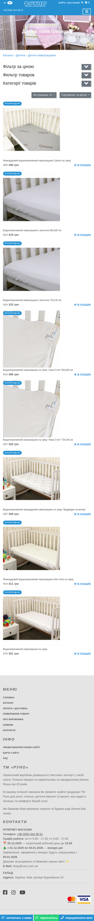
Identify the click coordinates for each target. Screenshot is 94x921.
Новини (8, 725)
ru (5, 2)
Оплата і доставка (15, 708)
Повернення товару (16, 714)
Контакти (9, 730)
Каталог (8, 55)
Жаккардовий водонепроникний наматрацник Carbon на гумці (37, 160)
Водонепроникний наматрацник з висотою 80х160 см (32, 230)
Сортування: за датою (74, 95)
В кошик (82, 165)
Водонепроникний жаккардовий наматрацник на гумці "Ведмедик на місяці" (44, 509)
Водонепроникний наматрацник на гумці (25, 649)
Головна (8, 697)
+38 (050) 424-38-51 (13, 10)
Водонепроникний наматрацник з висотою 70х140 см (32, 300)
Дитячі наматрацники (42, 55)
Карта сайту (11, 753)
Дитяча (21, 55)
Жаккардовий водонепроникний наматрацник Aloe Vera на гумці (38, 579)
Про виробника (13, 719)
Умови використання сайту (21, 747)
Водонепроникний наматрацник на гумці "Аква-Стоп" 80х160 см (38, 370)
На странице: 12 (43, 95)
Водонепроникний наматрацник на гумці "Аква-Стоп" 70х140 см (38, 439)
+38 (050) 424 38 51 (30, 834)
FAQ (5, 758)
